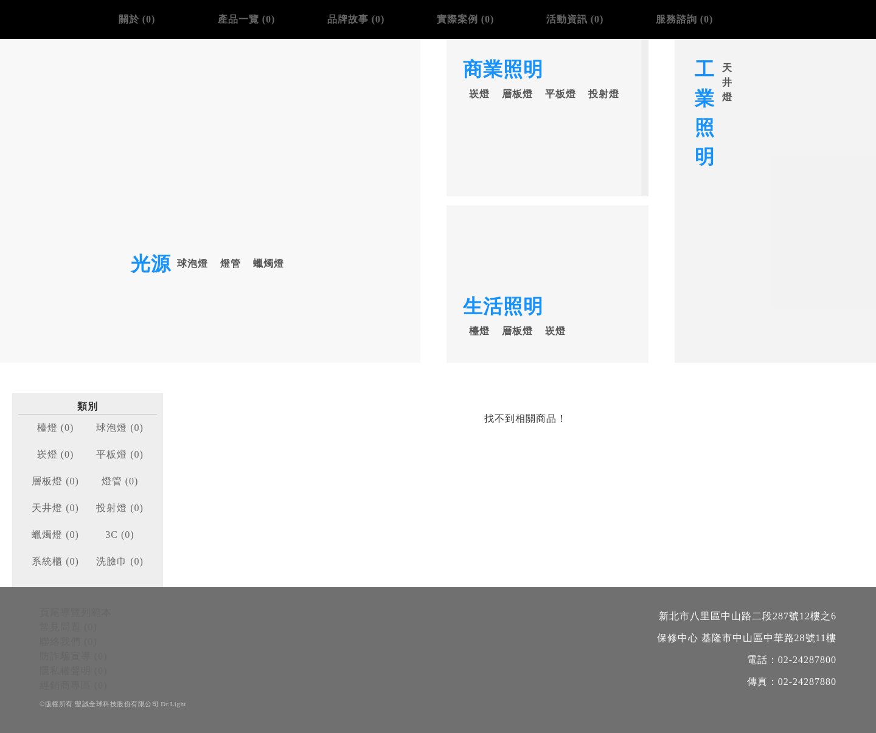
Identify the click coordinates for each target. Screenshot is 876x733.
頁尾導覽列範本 (76, 612)
